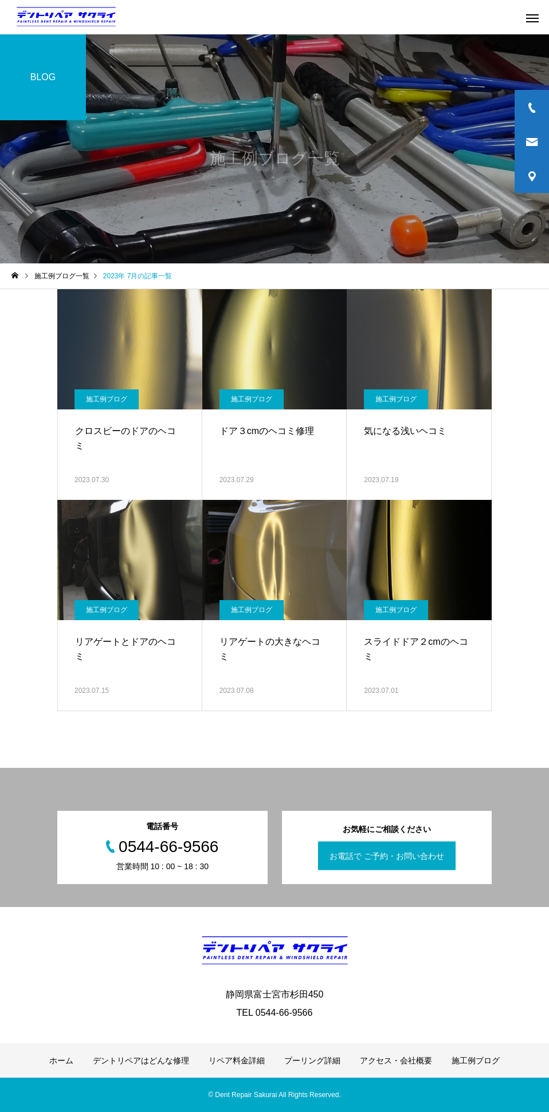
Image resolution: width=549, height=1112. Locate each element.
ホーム (61, 1060)
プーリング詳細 (312, 1060)
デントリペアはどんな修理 (141, 1060)
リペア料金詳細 (237, 1060)
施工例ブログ (106, 399)
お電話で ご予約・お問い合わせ (387, 856)
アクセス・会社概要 (396, 1060)
